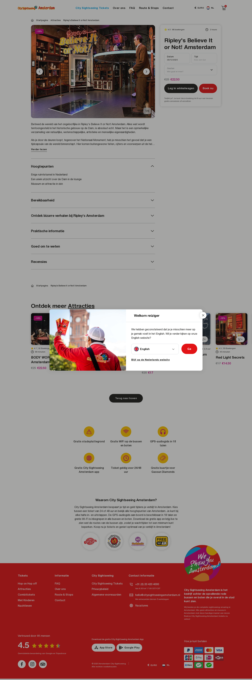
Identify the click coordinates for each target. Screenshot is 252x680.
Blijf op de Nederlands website (150, 359)
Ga (189, 348)
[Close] (203, 315)
